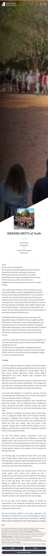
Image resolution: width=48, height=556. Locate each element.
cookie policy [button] (35, 529)
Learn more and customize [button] (24, 552)
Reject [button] (12, 548)
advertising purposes (6, 536)
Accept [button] (35, 548)
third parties (29, 531)
